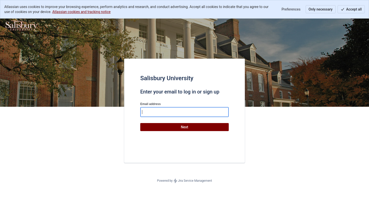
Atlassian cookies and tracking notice (81, 12)
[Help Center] (21, 25)
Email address (150, 104)
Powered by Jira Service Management (184, 180)
